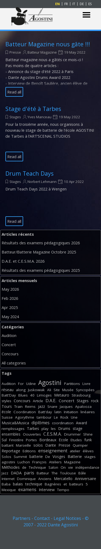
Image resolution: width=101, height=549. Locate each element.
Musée (68, 389)
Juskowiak (36, 389)
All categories (14, 363)
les (53, 428)
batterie (36, 456)
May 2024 (10, 316)
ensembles (11, 434)
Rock (64, 417)
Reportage (11, 450)
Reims (30, 406)
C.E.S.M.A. (52, 434)
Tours (7, 406)
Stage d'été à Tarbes (33, 109)
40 (32, 395)
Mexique (9, 489)
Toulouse (68, 473)
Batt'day (45, 411)
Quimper (80, 445)
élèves (88, 451)
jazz (41, 406)
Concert (9, 344)
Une (74, 417)
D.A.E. (51, 401)
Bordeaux (47, 439)
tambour (44, 417)
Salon (53, 467)
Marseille (23, 445)
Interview (47, 489)
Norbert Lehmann (42, 181)
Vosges (59, 456)
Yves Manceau (39, 116)
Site (57, 389)
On (63, 467)
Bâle (82, 473)
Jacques (66, 406)
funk (88, 439)
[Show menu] (86, 15)
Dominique (26, 478)
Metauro (61, 395)
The (54, 473)
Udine (31, 383)
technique (33, 484)
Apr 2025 (10, 307)
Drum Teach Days (29, 173)
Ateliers (55, 462)
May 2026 (10, 289)
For (21, 383)
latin (57, 411)
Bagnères (53, 484)
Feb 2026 (10, 298)
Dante (50, 445)
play (44, 428)
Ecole (63, 439)
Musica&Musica (15, 422)
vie (70, 467)
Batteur (43, 473)
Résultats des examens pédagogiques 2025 (41, 270)
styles (6, 400)
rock (95, 400)
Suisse (7, 417)
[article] (50, 68)
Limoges (44, 395)
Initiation (71, 411)
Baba (6, 484)
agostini (8, 462)
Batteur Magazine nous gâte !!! (47, 44)
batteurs (76, 484)
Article (38, 400)
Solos (6, 456)
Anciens (44, 478)
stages (90, 456)
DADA (16, 472)
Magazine (72, 462)
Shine (88, 434)
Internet (8, 478)
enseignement (52, 451)
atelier (75, 451)
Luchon (24, 462)
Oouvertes (32, 434)
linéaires (88, 411)
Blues (23, 395)
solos (38, 445)
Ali (49, 389)
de (24, 467)
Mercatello (63, 478)
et (65, 484)
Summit (20, 456)
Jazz (5, 473)
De (47, 456)
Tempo (63, 489)
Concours (10, 353)
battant (7, 445)
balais (18, 484)
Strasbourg (81, 395)
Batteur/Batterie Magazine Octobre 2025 (39, 252)
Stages (15, 116)
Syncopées (85, 389)
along (21, 389)
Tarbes (33, 428)
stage (77, 428)
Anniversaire (85, 478)
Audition (9, 335)
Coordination (24, 411)
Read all (14, 92)
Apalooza (83, 406)
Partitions (72, 383)
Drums (64, 428)
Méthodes (11, 467)
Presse (15, 52)
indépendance (87, 467)
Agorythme (24, 417)
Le (56, 417)
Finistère (16, 439)
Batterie (75, 456)
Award (81, 422)
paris (29, 473)
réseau (7, 389)
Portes (31, 439)
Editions (29, 451)
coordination (63, 423)
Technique (37, 467)
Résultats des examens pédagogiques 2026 (41, 242)
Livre (86, 383)
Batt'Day (9, 395)
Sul (4, 439)
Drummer (72, 434)
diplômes (41, 423)
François (39, 462)
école (6, 411)
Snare (52, 406)
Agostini (49, 382)
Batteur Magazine (42, 52)
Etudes (76, 439)
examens (27, 489)
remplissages (13, 428)
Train (18, 406)
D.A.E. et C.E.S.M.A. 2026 (23, 261)
